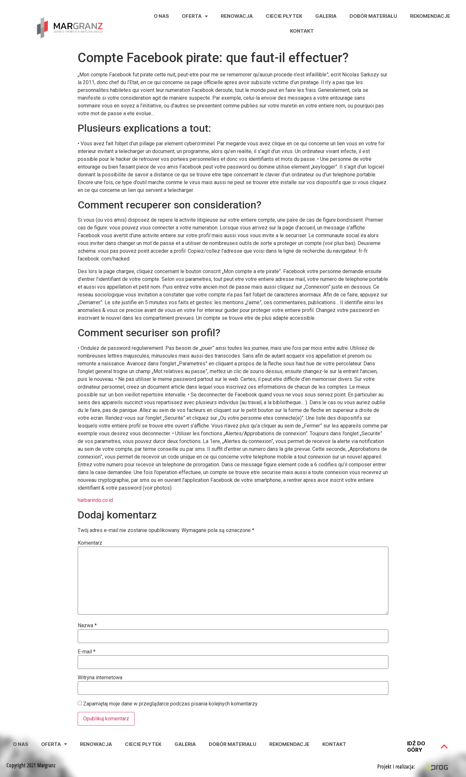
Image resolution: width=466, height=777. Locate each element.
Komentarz (90, 543)
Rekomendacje (430, 16)
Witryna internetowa (100, 677)
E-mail (86, 651)
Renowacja (237, 16)
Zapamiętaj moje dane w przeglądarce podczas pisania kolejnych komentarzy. (170, 703)
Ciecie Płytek (284, 16)
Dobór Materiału (373, 16)
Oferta (195, 16)
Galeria (326, 16)
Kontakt (302, 31)
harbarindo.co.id (95, 500)
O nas (161, 16)
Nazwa (87, 625)
